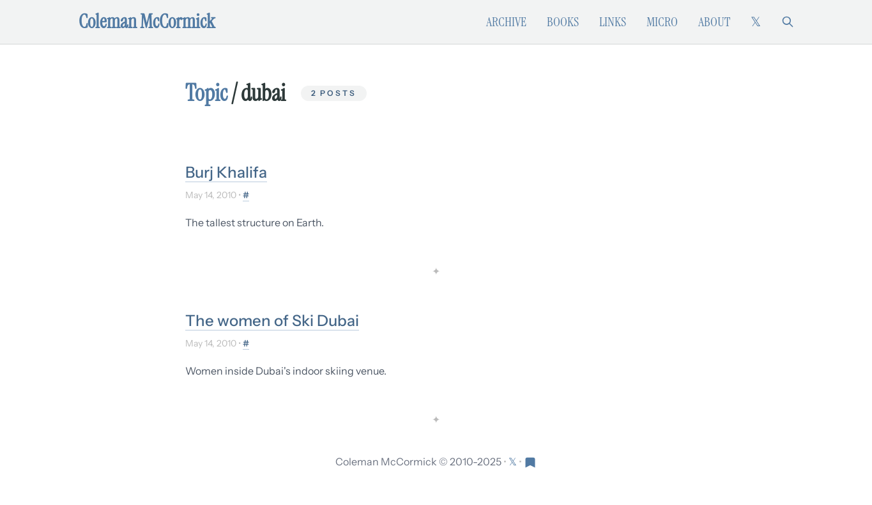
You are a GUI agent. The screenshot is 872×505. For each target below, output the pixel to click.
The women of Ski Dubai (272, 320)
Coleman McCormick (147, 21)
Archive (506, 21)
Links (612, 21)
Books (563, 21)
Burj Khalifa (226, 172)
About (714, 21)
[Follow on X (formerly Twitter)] (756, 22)
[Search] (787, 21)
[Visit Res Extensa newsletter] (530, 461)
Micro (662, 21)
